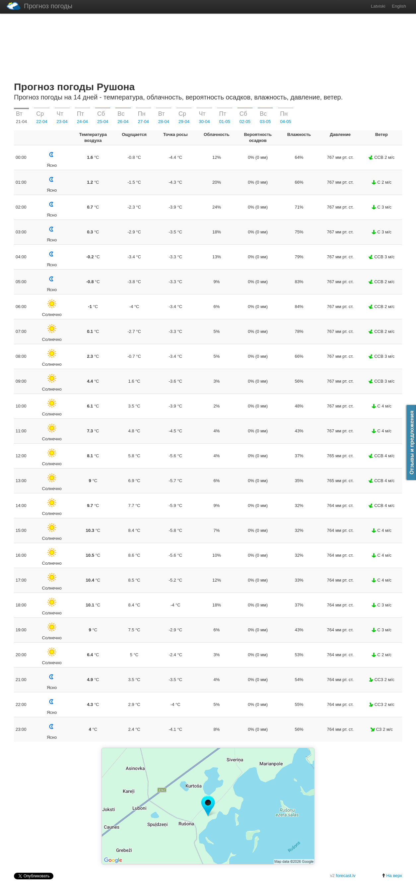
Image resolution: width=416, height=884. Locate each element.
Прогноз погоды (39, 6)
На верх (391, 875)
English (399, 6)
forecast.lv (345, 875)
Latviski (378, 6)
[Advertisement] (208, 46)
